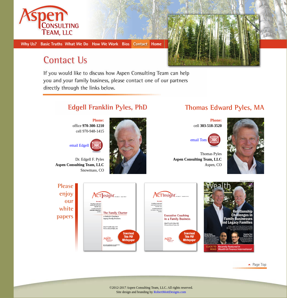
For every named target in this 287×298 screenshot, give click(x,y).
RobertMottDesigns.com (170, 292)
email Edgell (79, 145)
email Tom (198, 140)
